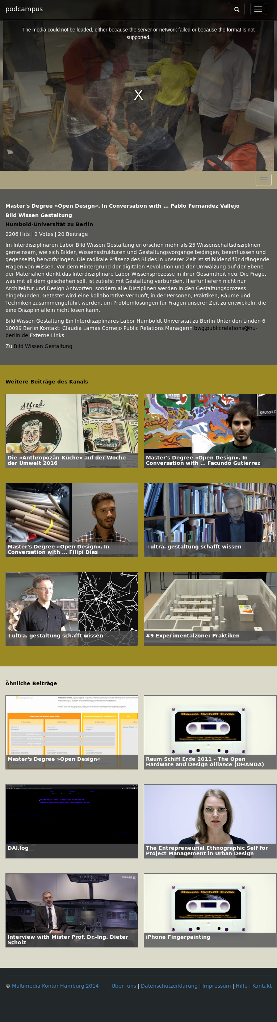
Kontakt (262, 986)
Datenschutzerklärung (169, 986)
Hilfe (242, 986)
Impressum (216, 986)
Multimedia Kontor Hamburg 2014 (55, 986)
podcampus (24, 9)
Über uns (124, 986)
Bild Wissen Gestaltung (43, 346)
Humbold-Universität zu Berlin (49, 224)
